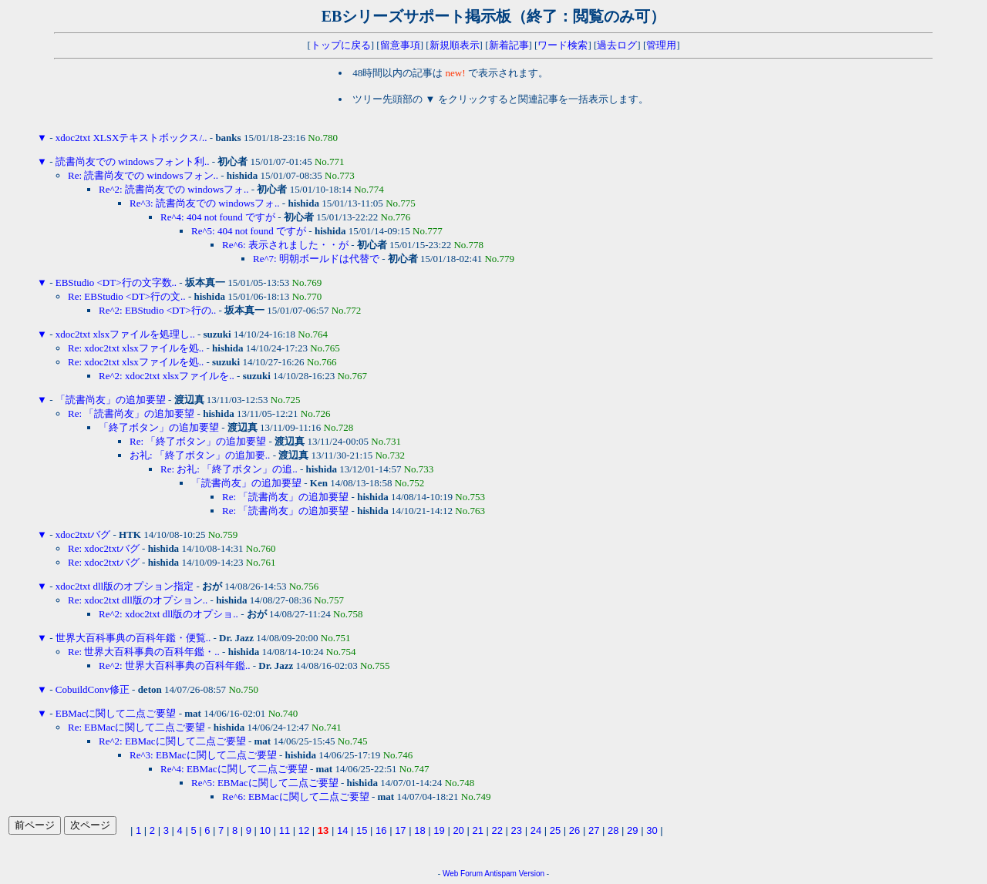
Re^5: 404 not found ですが (248, 231)
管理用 (661, 45)
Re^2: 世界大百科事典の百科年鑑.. (174, 665)
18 (419, 830)
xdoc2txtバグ (83, 534)
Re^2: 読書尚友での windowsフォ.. (174, 189)
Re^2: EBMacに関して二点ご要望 (172, 741)
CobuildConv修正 (93, 689)
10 (265, 830)
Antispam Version (514, 873)
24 (536, 830)
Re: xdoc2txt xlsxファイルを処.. (136, 348)
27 (593, 830)
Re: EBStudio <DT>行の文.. (127, 296)
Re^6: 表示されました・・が (285, 244)
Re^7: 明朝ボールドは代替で (316, 258)
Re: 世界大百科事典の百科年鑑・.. (144, 651)
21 (477, 830)
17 (400, 830)
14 (342, 830)
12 (303, 830)
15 (361, 830)
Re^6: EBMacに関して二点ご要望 (295, 796)
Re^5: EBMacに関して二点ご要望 (265, 782)
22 (497, 830)
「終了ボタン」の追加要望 (159, 427)
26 (574, 830)
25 (555, 830)
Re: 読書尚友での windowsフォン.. (143, 175)
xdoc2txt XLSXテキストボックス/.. (131, 137)
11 (284, 830)
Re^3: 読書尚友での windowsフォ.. (205, 203)
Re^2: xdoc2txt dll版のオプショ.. (168, 614)
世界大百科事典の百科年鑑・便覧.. (133, 638)
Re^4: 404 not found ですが (217, 217)
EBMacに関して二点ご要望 (116, 713)
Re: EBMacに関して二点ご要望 (136, 727)
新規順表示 (454, 45)
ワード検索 (562, 45)
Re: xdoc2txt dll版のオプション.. (137, 600)
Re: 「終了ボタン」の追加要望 (198, 441)
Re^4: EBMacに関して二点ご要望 (234, 769)
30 (651, 830)
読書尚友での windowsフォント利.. (133, 161)
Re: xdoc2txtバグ (104, 548)
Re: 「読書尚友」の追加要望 (131, 413)
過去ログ (617, 45)
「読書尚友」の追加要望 (111, 399)
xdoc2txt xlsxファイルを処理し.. (125, 334)
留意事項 (400, 45)
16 (381, 830)
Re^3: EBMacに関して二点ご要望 (203, 755)
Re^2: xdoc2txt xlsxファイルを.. (166, 375)
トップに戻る (341, 45)
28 (613, 830)
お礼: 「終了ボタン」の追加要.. (200, 455)
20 (458, 830)
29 (632, 830)
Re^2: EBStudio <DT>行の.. (157, 310)
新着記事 (509, 45)
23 (516, 830)
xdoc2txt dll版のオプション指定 (125, 586)
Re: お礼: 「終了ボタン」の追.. (229, 469)
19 (438, 830)
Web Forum (463, 873)
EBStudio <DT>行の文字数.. (116, 282)
